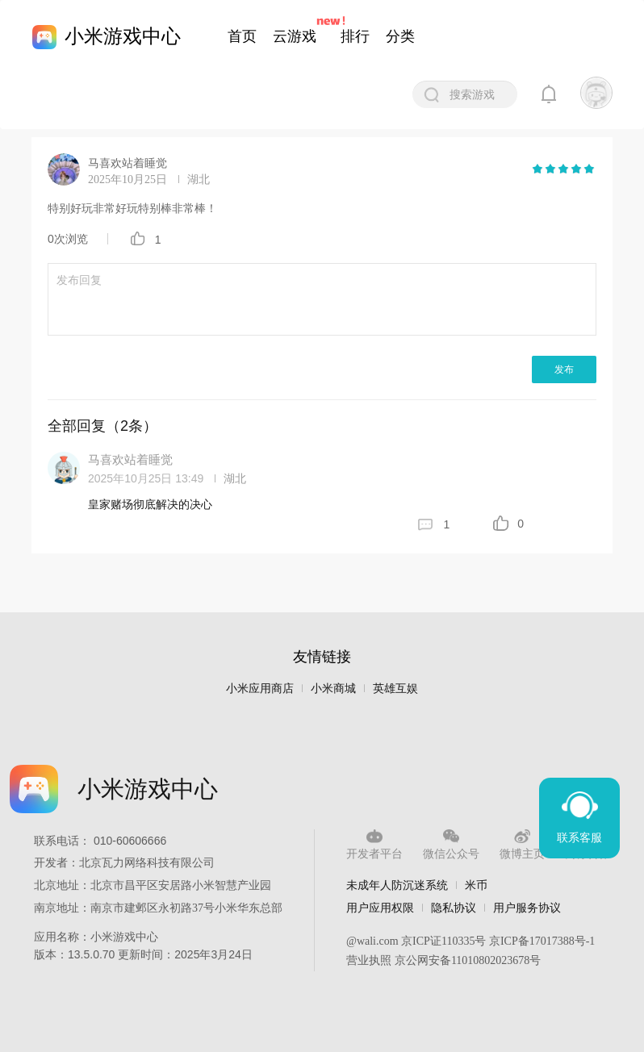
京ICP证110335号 (443, 941)
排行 (355, 36)
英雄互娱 (395, 689)
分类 (400, 36)
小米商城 (333, 689)
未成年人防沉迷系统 (397, 885)
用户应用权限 (380, 907)
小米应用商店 (260, 689)
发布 (564, 369)
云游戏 (294, 36)
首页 (242, 36)
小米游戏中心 (123, 36)
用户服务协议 (527, 907)
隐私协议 (453, 907)
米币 (476, 885)
